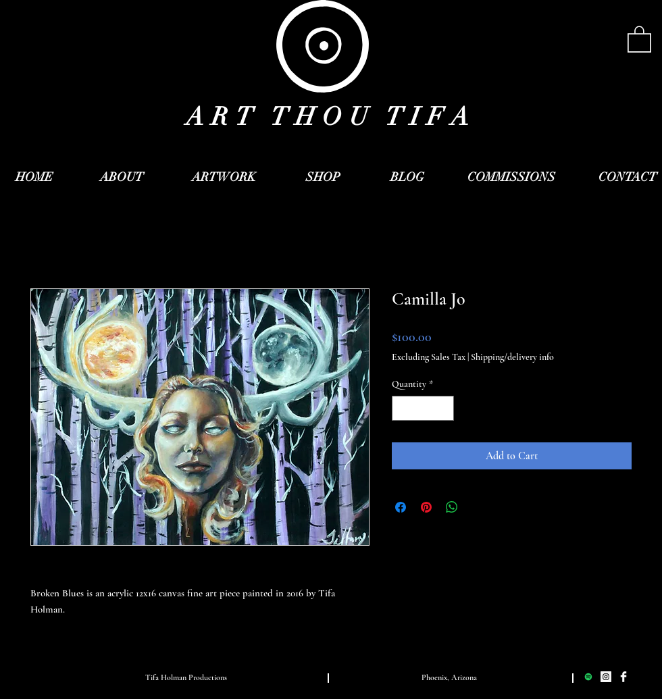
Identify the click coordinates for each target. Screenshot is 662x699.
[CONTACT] (627, 177)
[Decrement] (402, 408)
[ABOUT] (121, 177)
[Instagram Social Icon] (606, 676)
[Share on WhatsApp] (452, 507)
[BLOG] (407, 177)
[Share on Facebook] (400, 507)
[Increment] (443, 408)
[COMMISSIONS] (511, 177)
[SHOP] (322, 177)
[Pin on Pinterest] (426, 507)
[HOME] (34, 177)
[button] (639, 38)
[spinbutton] (423, 408)
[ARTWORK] (223, 177)
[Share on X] (477, 507)
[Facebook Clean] (623, 676)
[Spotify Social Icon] (588, 676)
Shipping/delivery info (512, 357)
